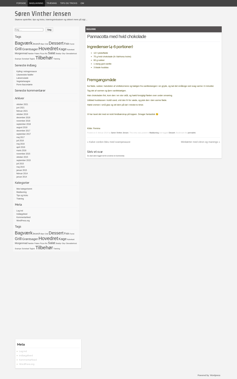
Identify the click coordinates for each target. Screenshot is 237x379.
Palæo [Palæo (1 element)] (37, 53)
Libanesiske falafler (24, 75)
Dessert (172, 133)
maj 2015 (20, 167)
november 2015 (23, 154)
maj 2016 (20, 144)
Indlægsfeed (21, 214)
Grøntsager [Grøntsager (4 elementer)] (30, 49)
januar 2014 (21, 177)
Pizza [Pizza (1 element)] (42, 53)
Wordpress (215, 375)
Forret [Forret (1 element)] (72, 44)
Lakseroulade (22, 78)
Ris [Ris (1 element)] (46, 53)
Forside (21, 3)
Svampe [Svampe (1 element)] (18, 59)
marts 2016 (21, 150)
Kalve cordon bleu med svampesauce (108, 141)
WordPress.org (23, 220)
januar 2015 (21, 170)
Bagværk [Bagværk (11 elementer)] (23, 43)
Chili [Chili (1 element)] (46, 44)
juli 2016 (20, 140)
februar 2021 (22, 111)
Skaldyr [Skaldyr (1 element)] (59, 53)
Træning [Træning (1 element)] (56, 59)
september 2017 (23, 134)
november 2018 (23, 121)
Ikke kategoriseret (24, 189)
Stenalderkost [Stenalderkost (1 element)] (71, 53)
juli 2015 (20, 163)
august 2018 (21, 127)
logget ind (100, 156)
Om (82, 3)
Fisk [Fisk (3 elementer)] (66, 43)
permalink (192, 133)
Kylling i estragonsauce (26, 71)
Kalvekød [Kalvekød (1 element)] (70, 50)
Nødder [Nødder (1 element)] (31, 53)
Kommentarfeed (23, 217)
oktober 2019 (22, 114)
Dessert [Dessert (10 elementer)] (56, 43)
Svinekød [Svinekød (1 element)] (25, 59)
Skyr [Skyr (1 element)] (64, 53)
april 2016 (20, 147)
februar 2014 (22, 173)
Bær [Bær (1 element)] (42, 44)
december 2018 (23, 117)
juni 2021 (20, 108)
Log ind (19, 211)
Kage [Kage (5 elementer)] (62, 49)
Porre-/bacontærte (24, 84)
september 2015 (23, 160)
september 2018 (23, 124)
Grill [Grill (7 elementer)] (18, 49)
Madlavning (36, 3)
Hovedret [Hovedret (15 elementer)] (48, 48)
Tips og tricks (68, 3)
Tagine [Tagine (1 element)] (32, 59)
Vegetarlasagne (23, 81)
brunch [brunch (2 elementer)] (36, 43)
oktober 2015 (22, 157)
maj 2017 (20, 137)
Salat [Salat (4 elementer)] (51, 53)
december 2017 (23, 131)
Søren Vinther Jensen (43, 13)
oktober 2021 (22, 104)
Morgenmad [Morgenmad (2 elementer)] (21, 53)
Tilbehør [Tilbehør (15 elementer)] (44, 57)
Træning (52, 3)
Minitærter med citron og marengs (200, 141)
